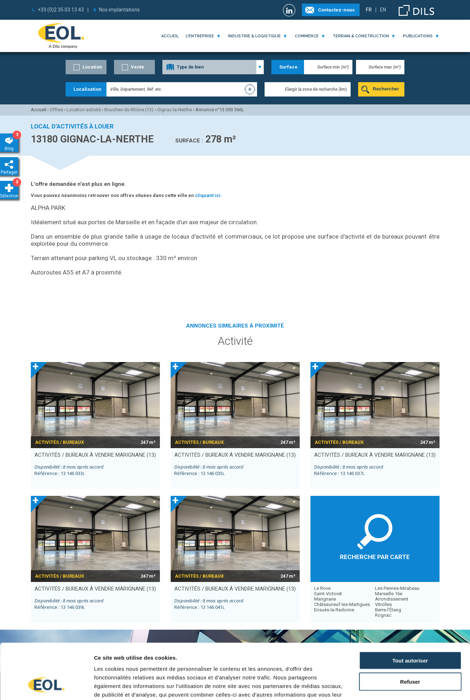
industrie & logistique (254, 36)
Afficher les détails (395, 686)
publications (418, 36)
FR (369, 10)
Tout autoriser (410, 611)
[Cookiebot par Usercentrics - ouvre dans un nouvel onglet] (46, 686)
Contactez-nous (336, 10)
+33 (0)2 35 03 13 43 (61, 10)
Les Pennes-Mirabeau (397, 588)
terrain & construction (361, 36)
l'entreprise (200, 36)
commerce (307, 36)
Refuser (410, 632)
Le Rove (322, 588)
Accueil (170, 36)
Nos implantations (119, 10)
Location (92, 67)
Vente (137, 67)
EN (383, 10)
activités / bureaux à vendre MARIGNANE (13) (95, 455)
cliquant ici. (208, 195)
